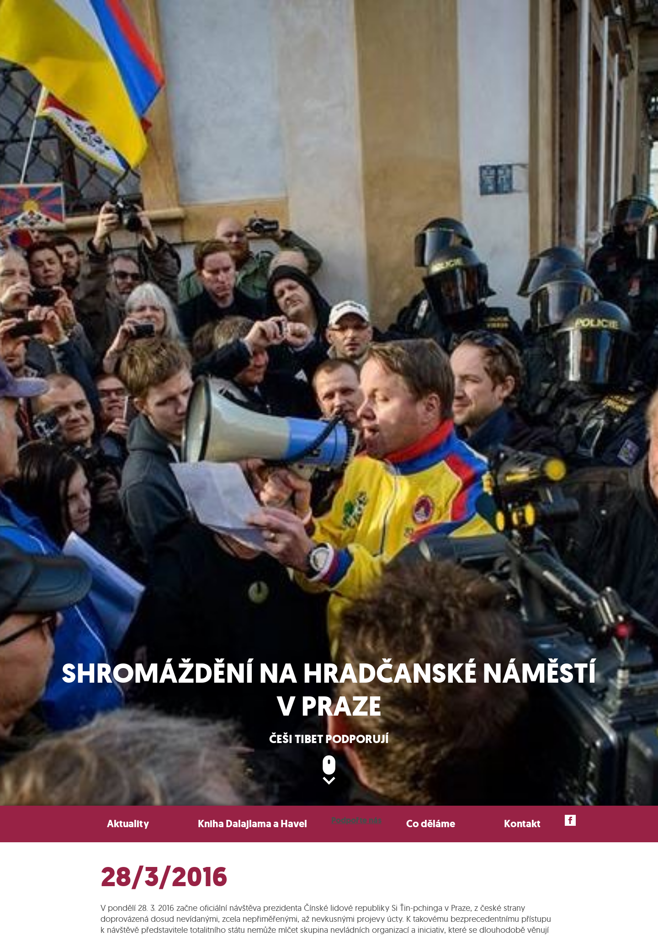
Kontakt (522, 823)
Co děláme (430, 823)
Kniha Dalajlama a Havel (252, 823)
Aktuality (128, 823)
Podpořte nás (356, 820)
